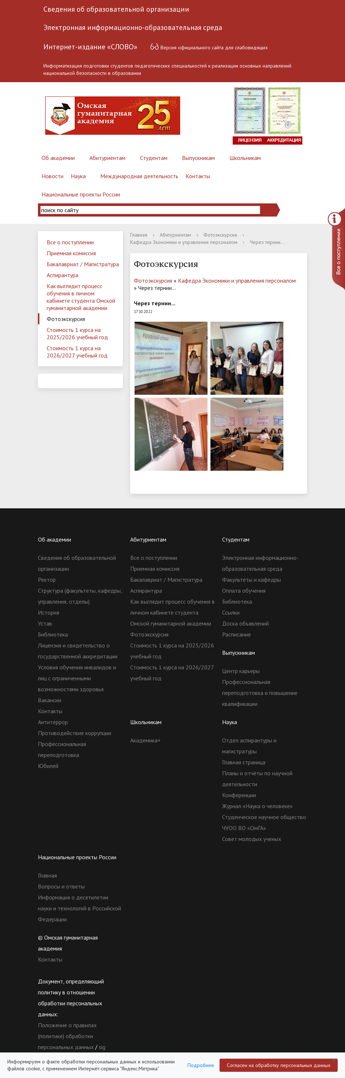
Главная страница (243, 762)
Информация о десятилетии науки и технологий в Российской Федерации (79, 908)
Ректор (47, 579)
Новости (52, 176)
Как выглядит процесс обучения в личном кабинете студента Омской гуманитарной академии (81, 296)
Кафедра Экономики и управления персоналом (183, 242)
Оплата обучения (243, 590)
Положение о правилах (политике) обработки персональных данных (67, 1036)
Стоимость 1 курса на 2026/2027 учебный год (77, 351)
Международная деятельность (139, 176)
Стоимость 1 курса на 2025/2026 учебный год (77, 333)
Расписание (236, 634)
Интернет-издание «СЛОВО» (90, 46)
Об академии (58, 157)
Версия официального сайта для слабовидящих (209, 46)
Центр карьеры (241, 670)
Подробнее (200, 1065)
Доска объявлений (245, 623)
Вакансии (49, 700)
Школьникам (245, 157)
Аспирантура (62, 275)
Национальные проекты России (81, 194)
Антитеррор (53, 722)
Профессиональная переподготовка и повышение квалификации (260, 692)
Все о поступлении (70, 242)
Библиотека (53, 634)
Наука (78, 176)
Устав (45, 623)
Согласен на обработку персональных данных (278, 1065)
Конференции (239, 795)
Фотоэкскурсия (66, 318)
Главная (138, 235)
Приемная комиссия (71, 253)
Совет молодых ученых (251, 838)
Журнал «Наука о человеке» (257, 806)
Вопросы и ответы (61, 886)
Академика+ (145, 740)
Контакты (198, 176)
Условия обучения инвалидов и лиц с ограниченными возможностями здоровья (77, 678)
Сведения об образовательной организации (116, 9)
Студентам (153, 157)
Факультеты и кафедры (251, 579)
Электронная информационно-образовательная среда (132, 27)
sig (102, 1047)
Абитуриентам (107, 157)
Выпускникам (198, 157)
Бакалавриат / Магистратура (83, 264)
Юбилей (48, 765)
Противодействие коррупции (74, 733)
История (48, 612)
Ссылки (231, 612)
